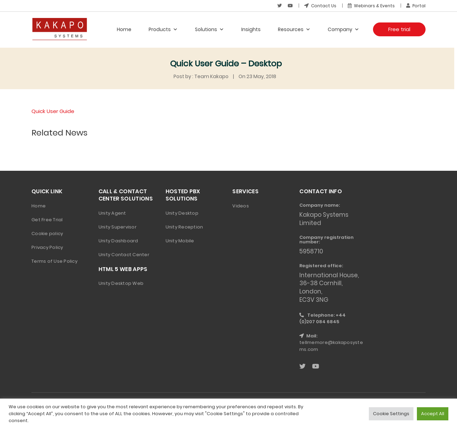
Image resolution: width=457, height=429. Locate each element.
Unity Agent (112, 212)
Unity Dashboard (118, 240)
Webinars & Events (371, 6)
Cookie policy (47, 233)
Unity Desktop (182, 212)
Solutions (209, 29)
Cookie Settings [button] (391, 413)
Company (343, 29)
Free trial (399, 29)
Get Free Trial (47, 219)
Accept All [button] (432, 413)
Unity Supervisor (118, 226)
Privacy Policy (47, 247)
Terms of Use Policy (54, 261)
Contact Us (320, 6)
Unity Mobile (180, 240)
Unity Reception (184, 226)
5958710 (311, 251)
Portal (416, 6)
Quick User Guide (52, 111)
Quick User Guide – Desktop (226, 63)
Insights (251, 29)
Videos (240, 205)
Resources (294, 29)
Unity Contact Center (124, 254)
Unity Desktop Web (121, 283)
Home (124, 29)
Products (163, 29)
